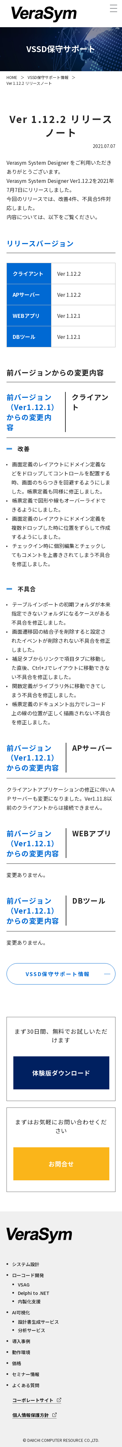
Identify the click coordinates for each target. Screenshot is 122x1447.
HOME (12, 77)
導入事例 (21, 1341)
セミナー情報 (25, 1374)
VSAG (24, 1284)
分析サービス (31, 1330)
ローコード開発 (28, 1275)
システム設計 (25, 1264)
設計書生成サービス (38, 1321)
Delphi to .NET (33, 1293)
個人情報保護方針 (30, 1415)
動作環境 (21, 1352)
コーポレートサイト (32, 1400)
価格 (16, 1363)
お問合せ (61, 1163)
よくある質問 (25, 1385)
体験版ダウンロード (61, 1072)
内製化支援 (29, 1301)
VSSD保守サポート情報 (48, 77)
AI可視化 (21, 1312)
